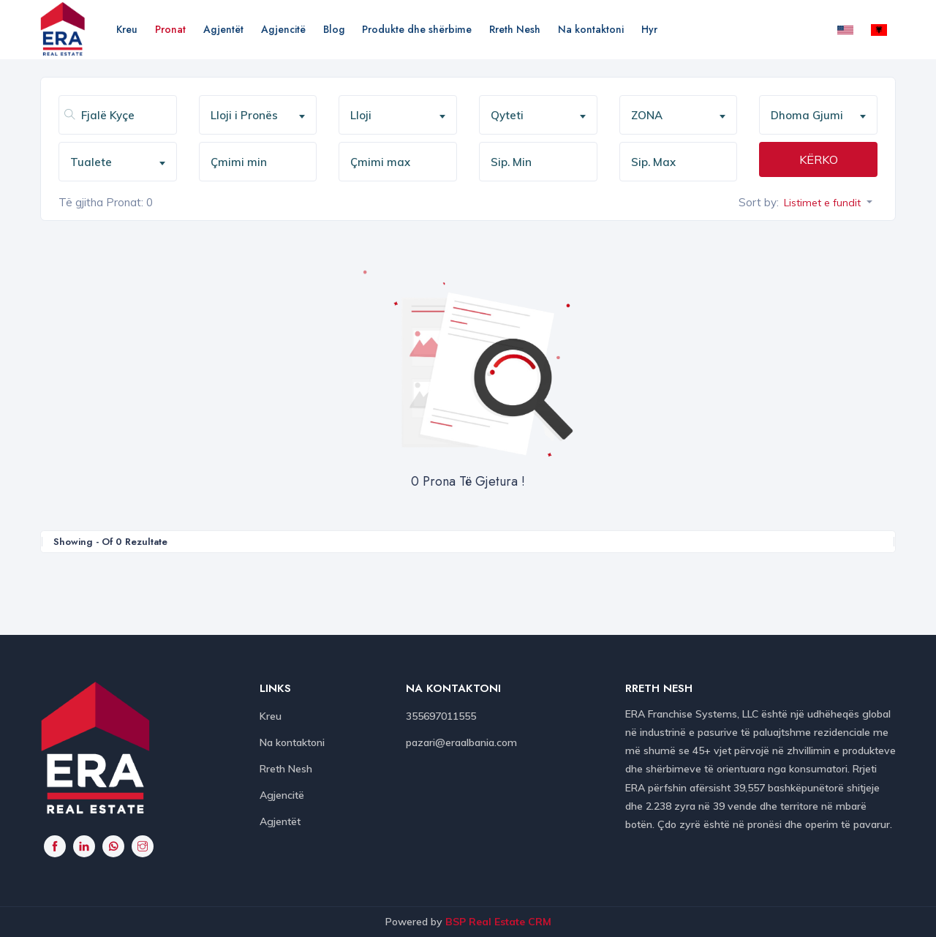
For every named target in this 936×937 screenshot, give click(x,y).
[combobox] (258, 115)
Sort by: (759, 202)
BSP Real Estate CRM (498, 921)
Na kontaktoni (591, 29)
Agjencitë (283, 29)
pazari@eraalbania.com (461, 742)
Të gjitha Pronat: (100, 202)
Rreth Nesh (514, 29)
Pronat (170, 29)
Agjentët (223, 29)
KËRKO (818, 159)
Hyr (649, 29)
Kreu (126, 29)
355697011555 (441, 716)
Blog (333, 29)
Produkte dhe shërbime (417, 29)
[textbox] (264, 115)
